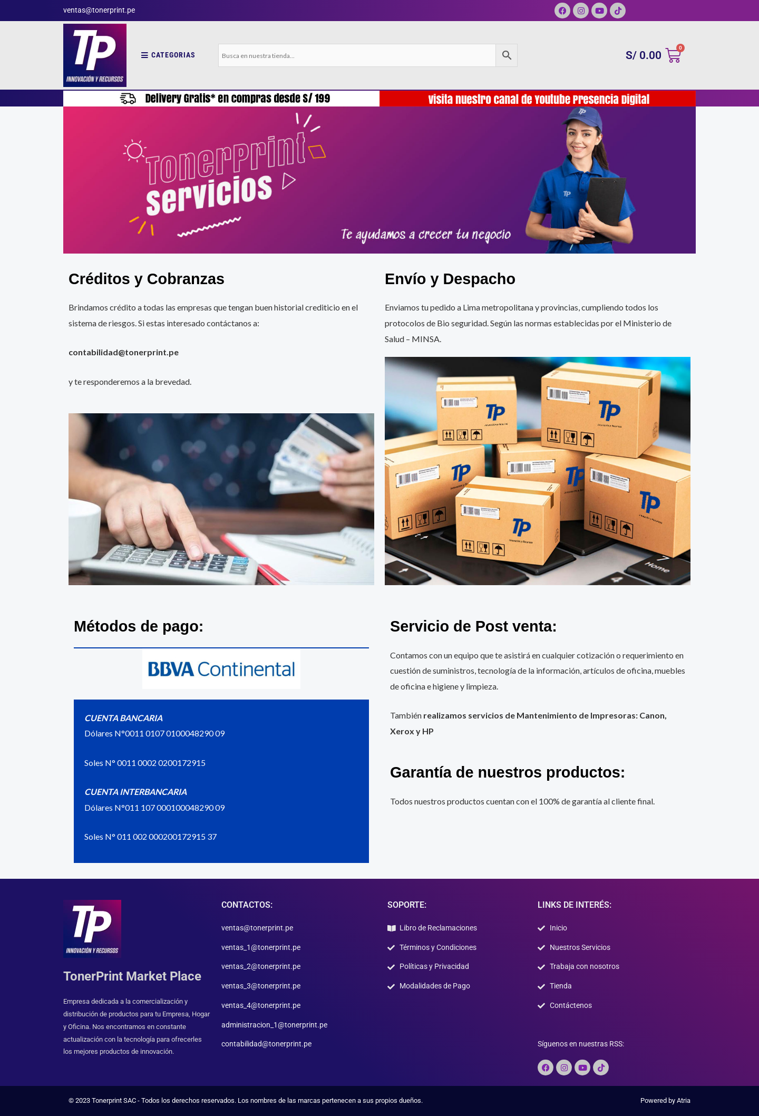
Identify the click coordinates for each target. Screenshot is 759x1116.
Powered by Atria (665, 1100)
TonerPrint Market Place (132, 976)
